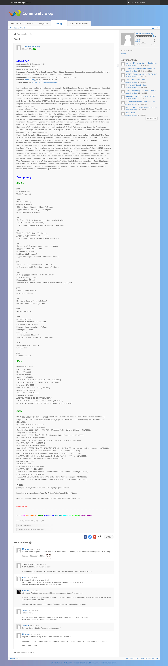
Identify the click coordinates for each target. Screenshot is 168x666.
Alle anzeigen (151, 119)
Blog (59, 23)
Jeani (25, 610)
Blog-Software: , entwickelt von (84, 663)
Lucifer (25, 591)
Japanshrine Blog (31, 46)
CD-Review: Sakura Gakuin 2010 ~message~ (143, 102)
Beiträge (138, 39)
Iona (24, 577)
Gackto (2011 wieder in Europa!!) (44, 83)
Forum (30, 23)
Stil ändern (130, 658)
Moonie (26, 549)
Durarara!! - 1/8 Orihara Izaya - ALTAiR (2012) (143, 96)
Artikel (137, 41)
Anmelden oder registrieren (20, 3)
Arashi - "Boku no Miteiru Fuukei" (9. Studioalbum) (144, 107)
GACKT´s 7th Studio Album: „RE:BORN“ (141, 74)
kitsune (26, 634)
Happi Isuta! (130, 113)
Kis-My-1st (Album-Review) (135, 85)
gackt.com (29, 80)
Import (123, 54)
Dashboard (16, 23)
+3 (35, 49)
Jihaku (25, 626)
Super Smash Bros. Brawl (135, 80)
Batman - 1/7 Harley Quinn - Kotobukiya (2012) (143, 63)
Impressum (14, 658)
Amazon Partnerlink (79, 23)
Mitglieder (43, 23)
